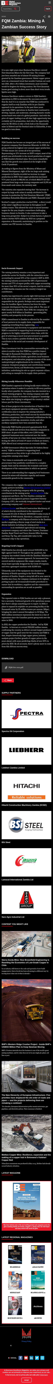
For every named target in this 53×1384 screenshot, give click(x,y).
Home (4, 16)
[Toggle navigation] (49, 2)
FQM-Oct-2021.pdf (13, 667)
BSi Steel (5, 519)
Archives (38, 1307)
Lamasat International (32, 504)
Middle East (15, 1282)
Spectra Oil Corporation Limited (37, 487)
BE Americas (15, 1256)
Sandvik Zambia (37, 493)
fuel (36, 325)
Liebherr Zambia (9, 508)
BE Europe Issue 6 (15, 1307)
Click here (44, 1375)
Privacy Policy (26, 1341)
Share (8, 680)
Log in (48, 9)
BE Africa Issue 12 (38, 1282)
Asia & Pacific (38, 1256)
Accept (26, 1380)
